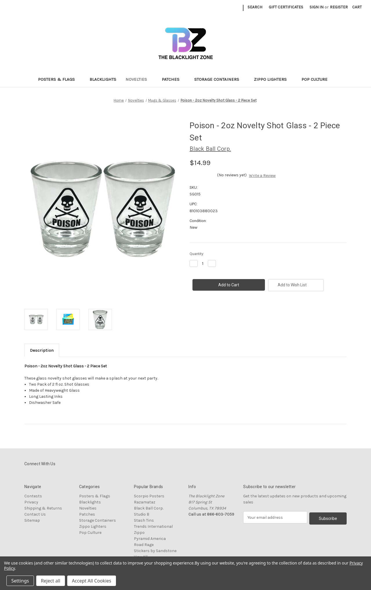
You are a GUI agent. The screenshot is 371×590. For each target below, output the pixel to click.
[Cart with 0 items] (357, 7)
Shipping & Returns (43, 508)
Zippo (139, 532)
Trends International (153, 526)
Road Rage (144, 544)
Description (42, 350)
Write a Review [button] (262, 175)
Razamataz (144, 502)
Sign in (316, 7)
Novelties (139, 79)
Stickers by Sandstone (155, 550)
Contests (33, 496)
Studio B (141, 514)
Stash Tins (144, 520)
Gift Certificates (286, 7)
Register (339, 7)
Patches (173, 79)
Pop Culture (317, 79)
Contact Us (35, 514)
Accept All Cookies (91, 581)
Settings (20, 581)
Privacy (31, 502)
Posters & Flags (59, 79)
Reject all (50, 581)
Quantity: (197, 254)
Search (255, 7)
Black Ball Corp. (148, 508)
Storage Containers (219, 79)
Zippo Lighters (273, 79)
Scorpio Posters (149, 496)
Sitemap (32, 520)
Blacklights (103, 79)
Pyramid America (150, 538)
